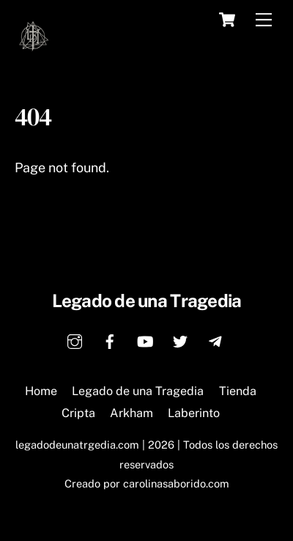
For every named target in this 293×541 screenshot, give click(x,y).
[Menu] (263, 19)
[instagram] (74, 340)
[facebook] (110, 340)
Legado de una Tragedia (138, 391)
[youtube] (145, 340)
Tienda (237, 391)
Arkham (131, 413)
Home (41, 391)
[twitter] (180, 340)
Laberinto (194, 413)
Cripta (78, 413)
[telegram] (215, 340)
